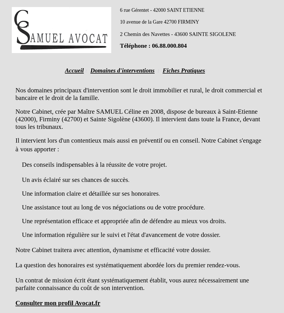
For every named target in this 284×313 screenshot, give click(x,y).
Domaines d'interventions (122, 70)
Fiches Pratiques (184, 70)
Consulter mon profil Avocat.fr (57, 303)
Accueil (74, 70)
